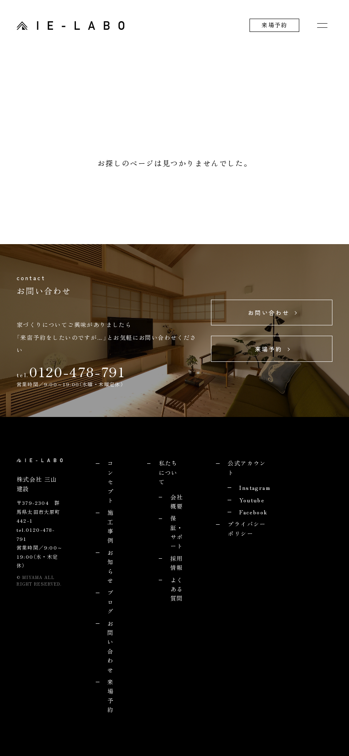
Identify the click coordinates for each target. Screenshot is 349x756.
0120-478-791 (77, 371)
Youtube (251, 500)
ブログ (110, 601)
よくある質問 (176, 589)
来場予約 (274, 25)
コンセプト (110, 481)
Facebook (253, 512)
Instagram (254, 487)
